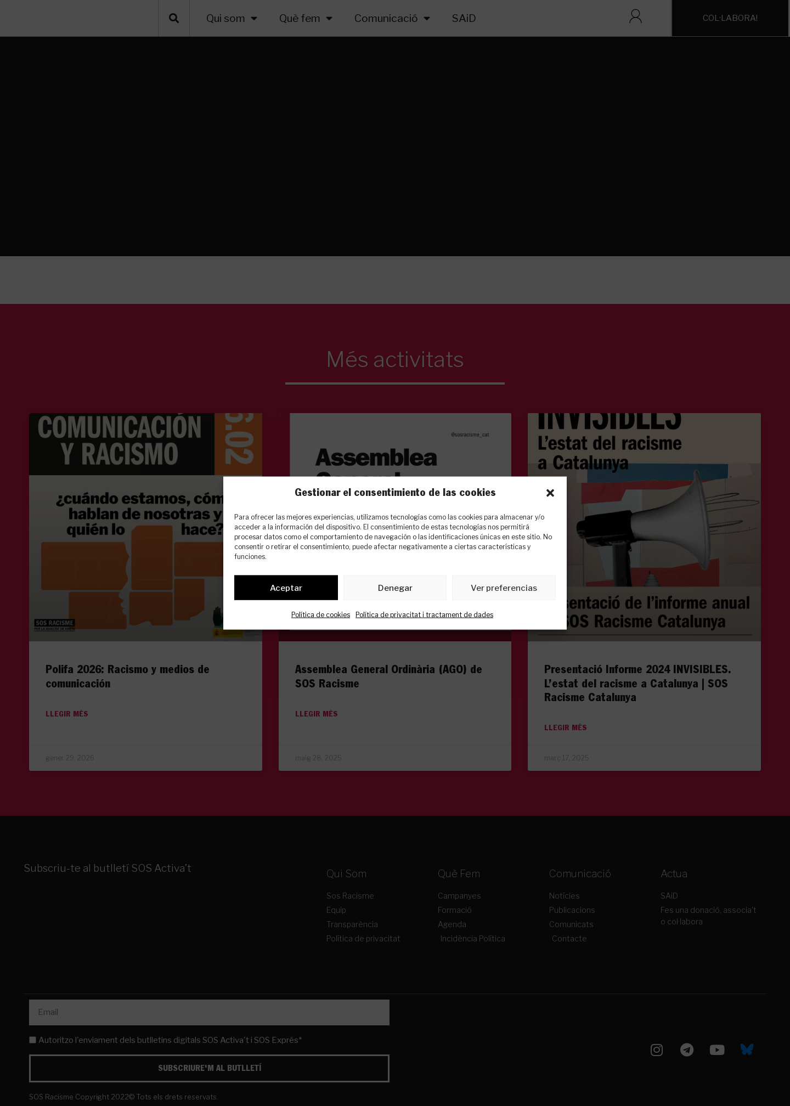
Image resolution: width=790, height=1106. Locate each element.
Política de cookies (320, 617)
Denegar (395, 590)
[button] (550, 493)
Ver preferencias (504, 590)
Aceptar (286, 590)
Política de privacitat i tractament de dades (424, 617)
